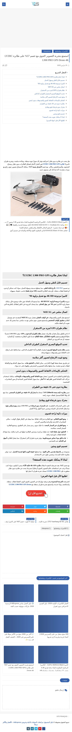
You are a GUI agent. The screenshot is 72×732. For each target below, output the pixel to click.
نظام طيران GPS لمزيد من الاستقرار (52, 90)
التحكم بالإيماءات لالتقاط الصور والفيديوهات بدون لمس (47, 100)
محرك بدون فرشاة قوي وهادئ (55, 107)
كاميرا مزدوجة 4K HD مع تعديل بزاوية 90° (51, 83)
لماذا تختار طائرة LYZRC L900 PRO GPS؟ (50, 77)
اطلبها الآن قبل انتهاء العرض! (55, 120)
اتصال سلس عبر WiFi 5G (56, 87)
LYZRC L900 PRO (53, 471)
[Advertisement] (36, 29)
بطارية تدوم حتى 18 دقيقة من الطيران (52, 104)
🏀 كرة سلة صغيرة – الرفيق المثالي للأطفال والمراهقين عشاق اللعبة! (43, 228)
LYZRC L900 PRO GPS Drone (20, 484)
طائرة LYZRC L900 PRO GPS (53, 164)
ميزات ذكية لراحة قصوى (57, 110)
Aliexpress (47, 51)
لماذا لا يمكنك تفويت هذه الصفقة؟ (53, 117)
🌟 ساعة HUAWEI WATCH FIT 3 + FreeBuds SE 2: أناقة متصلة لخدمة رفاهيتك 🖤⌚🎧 (36, 225)
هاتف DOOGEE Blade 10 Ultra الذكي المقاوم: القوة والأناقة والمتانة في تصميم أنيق (38, 230)
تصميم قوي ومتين (59, 114)
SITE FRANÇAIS (62, 716)
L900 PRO (59, 288)
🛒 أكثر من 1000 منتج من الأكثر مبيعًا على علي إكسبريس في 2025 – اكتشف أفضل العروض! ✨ (19, 637)
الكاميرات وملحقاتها (61, 51)
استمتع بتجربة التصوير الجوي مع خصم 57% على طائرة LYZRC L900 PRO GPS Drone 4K (19, 667)
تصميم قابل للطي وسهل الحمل (54, 80)
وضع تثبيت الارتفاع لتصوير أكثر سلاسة (52, 97)
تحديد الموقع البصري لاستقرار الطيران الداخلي (49, 94)
